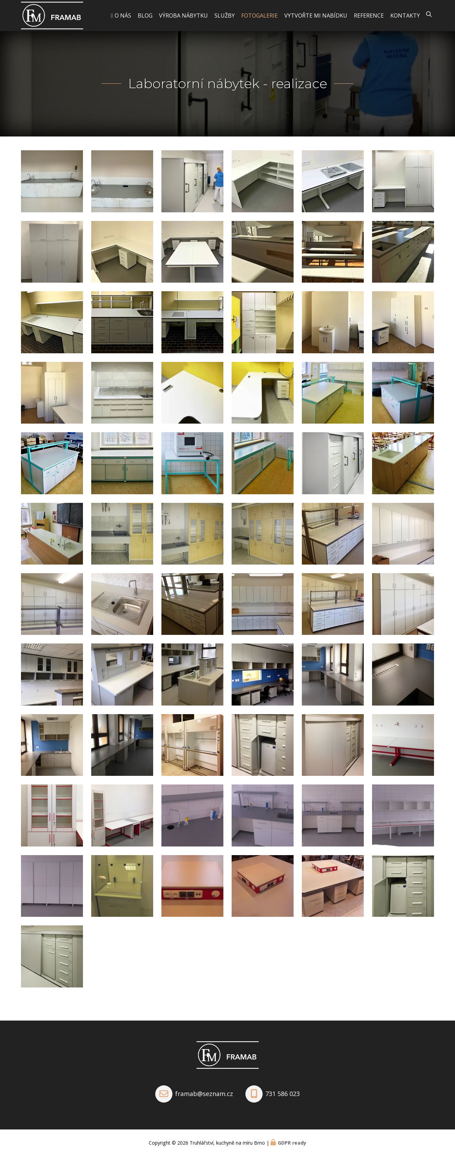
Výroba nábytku (183, 15)
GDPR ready (292, 1142)
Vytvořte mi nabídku (315, 15)
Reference (369, 15)
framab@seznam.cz (204, 1093)
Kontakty (405, 15)
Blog (145, 15)
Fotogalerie (259, 15)
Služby (224, 15)
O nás (123, 15)
